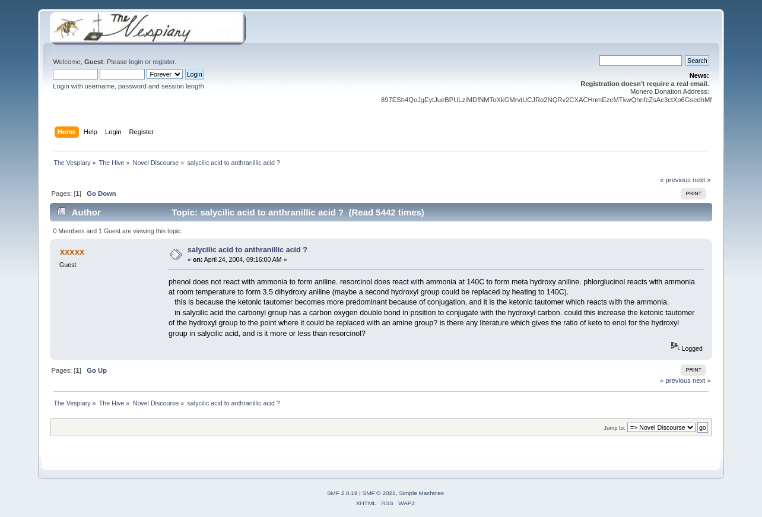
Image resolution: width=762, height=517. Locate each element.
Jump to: (615, 427)
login (136, 61)
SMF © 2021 (379, 493)
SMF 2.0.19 (342, 493)
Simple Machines (421, 493)
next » (702, 179)
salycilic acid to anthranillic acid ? (247, 250)
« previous (675, 179)
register (163, 61)
